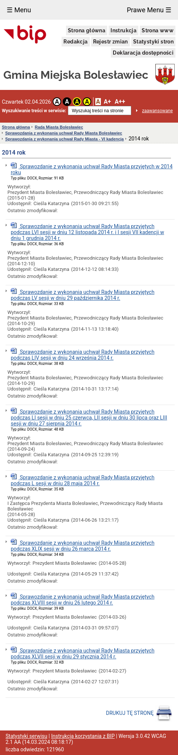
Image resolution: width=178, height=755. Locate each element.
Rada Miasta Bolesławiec (59, 127)
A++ (120, 101)
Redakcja (75, 42)
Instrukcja (123, 30)
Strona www (158, 30)
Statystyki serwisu (26, 736)
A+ (107, 101)
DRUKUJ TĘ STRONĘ (139, 713)
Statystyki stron (153, 42)
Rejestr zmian (110, 42)
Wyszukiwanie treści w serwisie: (34, 110)
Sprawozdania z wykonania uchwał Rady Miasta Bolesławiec (63, 133)
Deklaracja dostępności (143, 53)
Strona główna (86, 30)
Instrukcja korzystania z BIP (83, 736)
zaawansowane (157, 110)
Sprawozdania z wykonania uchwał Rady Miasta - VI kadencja (64, 139)
